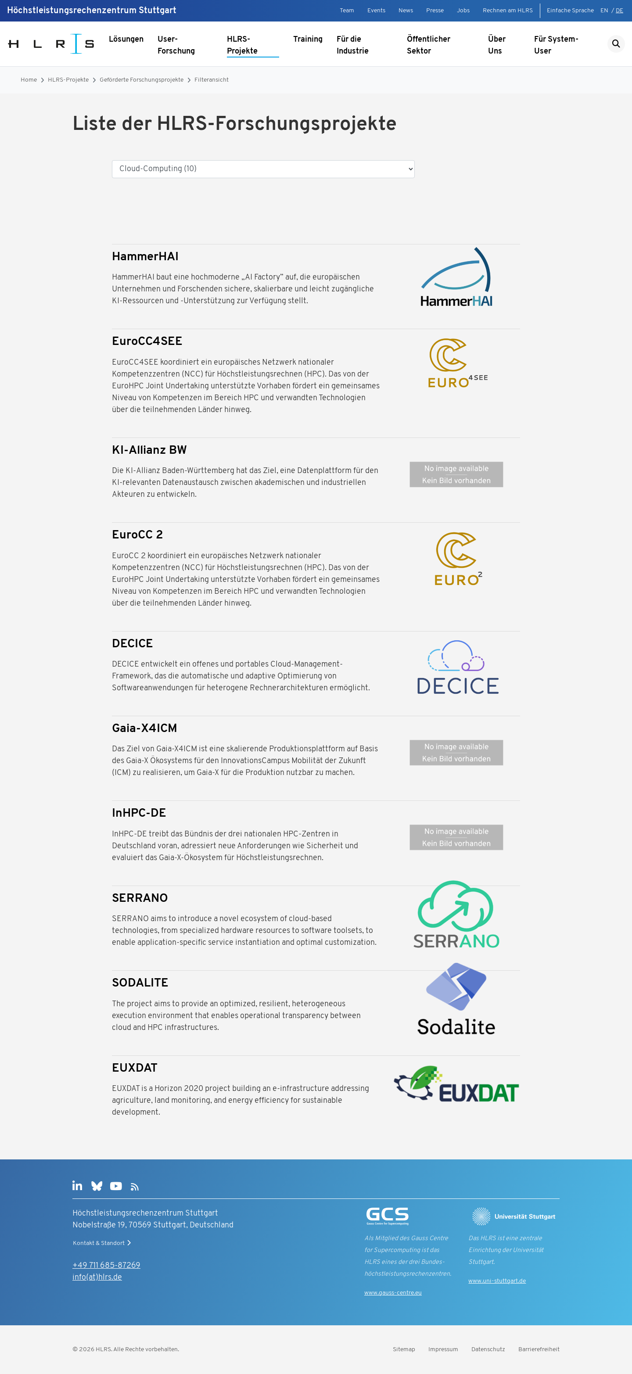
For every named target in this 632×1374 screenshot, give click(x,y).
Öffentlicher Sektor (428, 46)
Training (308, 40)
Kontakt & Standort (103, 1243)
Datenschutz (488, 1349)
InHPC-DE (139, 814)
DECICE (132, 644)
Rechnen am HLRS (508, 10)
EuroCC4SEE (147, 342)
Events (376, 10)
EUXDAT (135, 1069)
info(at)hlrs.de (97, 1278)
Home (29, 80)
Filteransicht (211, 80)
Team (347, 10)
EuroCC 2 (137, 536)
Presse (435, 10)
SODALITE (140, 984)
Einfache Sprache (570, 10)
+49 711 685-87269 (106, 1266)
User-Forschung (176, 46)
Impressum (443, 1349)
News (406, 10)
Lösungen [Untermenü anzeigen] (126, 40)
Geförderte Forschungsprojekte (141, 80)
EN (604, 10)
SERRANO (140, 899)
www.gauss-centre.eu (393, 1293)
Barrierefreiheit (539, 1349)
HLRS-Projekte (242, 46)
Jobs (463, 10)
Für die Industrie (353, 46)
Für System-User (556, 46)
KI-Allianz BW (149, 451)
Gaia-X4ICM (144, 729)
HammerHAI (145, 257)
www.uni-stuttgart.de (497, 1281)
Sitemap (404, 1349)
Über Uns (497, 46)
